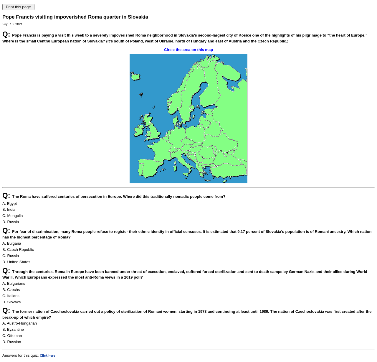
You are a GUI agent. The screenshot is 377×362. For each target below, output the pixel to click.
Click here (47, 355)
